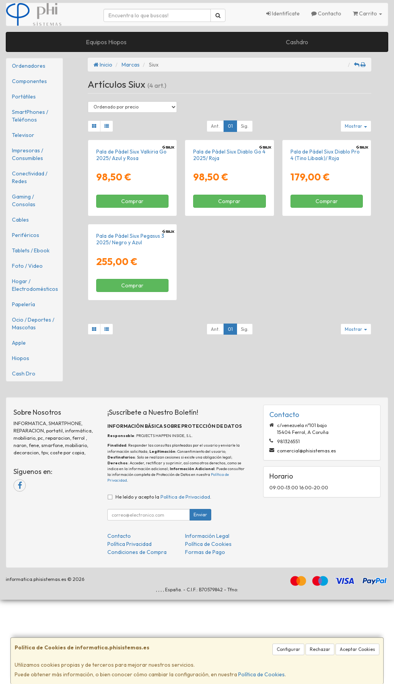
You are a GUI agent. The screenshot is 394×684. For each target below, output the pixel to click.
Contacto (326, 13)
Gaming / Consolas (23, 200)
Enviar (200, 599)
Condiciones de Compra (137, 636)
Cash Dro (23, 373)
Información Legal (207, 620)
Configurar (288, 649)
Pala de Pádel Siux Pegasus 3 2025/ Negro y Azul (130, 375)
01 (230, 126)
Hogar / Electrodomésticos (35, 285)
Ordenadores (28, 65)
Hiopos (20, 358)
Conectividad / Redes (29, 177)
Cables (20, 219)
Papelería (23, 304)
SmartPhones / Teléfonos (30, 115)
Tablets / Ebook (31, 250)
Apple (19, 342)
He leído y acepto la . (163, 581)
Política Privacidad (129, 628)
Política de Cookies (261, 674)
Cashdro (297, 42)
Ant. (215, 126)
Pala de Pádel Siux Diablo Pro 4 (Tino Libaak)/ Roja (325, 223)
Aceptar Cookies (357, 649)
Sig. (245, 126)
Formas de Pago (205, 636)
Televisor (23, 135)
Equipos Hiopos (106, 42)
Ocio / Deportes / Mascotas (33, 323)
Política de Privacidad (185, 581)
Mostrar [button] (356, 126)
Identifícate (283, 13)
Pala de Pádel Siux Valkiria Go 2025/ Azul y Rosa (131, 223)
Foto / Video (27, 265)
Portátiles (24, 96)
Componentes (29, 81)
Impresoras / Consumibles (27, 154)
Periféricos (25, 235)
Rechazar (320, 649)
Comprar (132, 269)
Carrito (367, 13)
